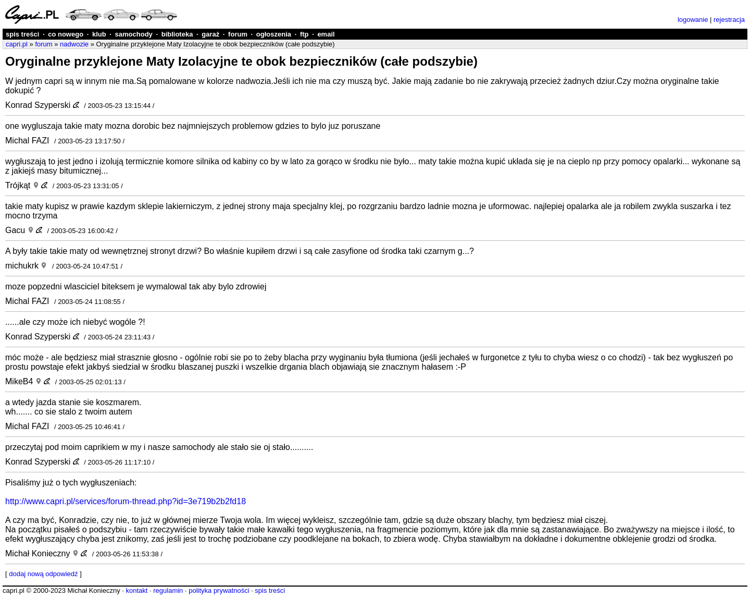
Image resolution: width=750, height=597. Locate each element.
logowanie (693, 19)
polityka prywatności (219, 590)
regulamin (168, 590)
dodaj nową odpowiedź (43, 574)
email (325, 34)
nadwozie (74, 44)
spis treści (22, 34)
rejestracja (729, 19)
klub (99, 34)
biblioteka (177, 34)
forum (237, 34)
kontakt (136, 590)
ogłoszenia (273, 34)
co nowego (65, 34)
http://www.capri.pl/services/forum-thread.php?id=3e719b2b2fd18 (125, 501)
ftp (304, 34)
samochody (134, 34)
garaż (210, 34)
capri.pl (17, 44)
